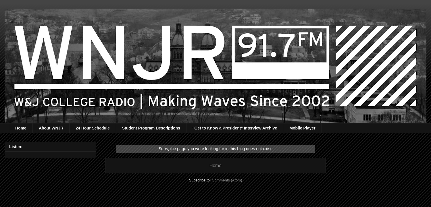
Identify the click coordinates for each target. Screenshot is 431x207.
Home (20, 128)
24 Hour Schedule (92, 128)
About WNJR (51, 128)
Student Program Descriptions (151, 128)
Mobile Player (302, 128)
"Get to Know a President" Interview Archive (235, 128)
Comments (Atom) (227, 180)
